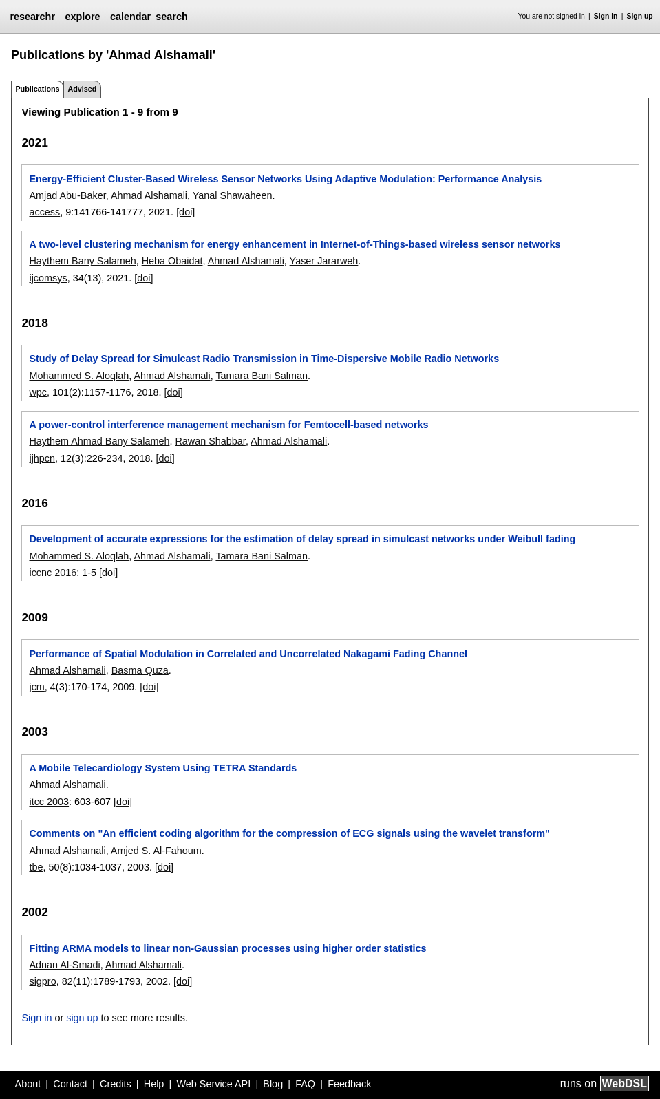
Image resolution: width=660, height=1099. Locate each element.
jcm (36, 686)
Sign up (640, 16)
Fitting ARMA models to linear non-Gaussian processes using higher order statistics (227, 948)
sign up (82, 1017)
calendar (130, 16)
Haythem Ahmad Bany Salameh (99, 441)
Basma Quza (140, 670)
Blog (273, 1083)
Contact (70, 1083)
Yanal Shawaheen (233, 195)
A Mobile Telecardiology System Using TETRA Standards (163, 767)
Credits (115, 1083)
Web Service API (213, 1083)
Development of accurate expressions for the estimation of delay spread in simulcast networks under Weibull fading (302, 538)
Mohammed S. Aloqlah (79, 375)
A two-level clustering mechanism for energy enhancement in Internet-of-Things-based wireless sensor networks (294, 244)
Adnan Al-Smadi (64, 964)
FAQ (305, 1083)
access (44, 211)
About (28, 1083)
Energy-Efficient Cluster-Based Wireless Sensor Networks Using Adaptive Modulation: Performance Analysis (285, 178)
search (171, 16)
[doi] (185, 211)
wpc (38, 392)
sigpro (42, 981)
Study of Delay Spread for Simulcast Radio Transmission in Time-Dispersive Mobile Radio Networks (264, 358)
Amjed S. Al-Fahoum (156, 850)
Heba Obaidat (172, 260)
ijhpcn (42, 458)
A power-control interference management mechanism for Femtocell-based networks (228, 424)
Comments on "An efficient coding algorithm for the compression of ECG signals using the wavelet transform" (289, 833)
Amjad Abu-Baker (67, 195)
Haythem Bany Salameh (82, 260)
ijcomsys (48, 278)
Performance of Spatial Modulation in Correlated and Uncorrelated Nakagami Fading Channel (248, 653)
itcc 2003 (49, 801)
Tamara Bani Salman (261, 375)
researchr (32, 16)
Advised (81, 89)
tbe (36, 867)
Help (154, 1083)
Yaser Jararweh (324, 260)
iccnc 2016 (52, 572)
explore (82, 16)
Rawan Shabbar (210, 441)
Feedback (349, 1083)
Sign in (606, 16)
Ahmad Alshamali (149, 195)
